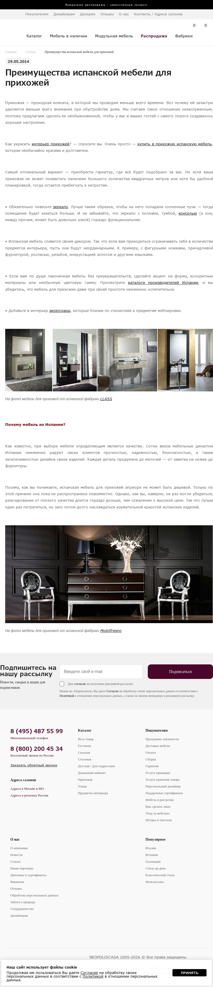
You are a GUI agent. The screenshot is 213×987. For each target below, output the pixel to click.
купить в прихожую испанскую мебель (174, 144)
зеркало (60, 207)
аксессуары (59, 310)
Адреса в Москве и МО (27, 789)
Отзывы (107, 14)
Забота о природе (22, 902)
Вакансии (17, 882)
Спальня (84, 752)
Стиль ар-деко (155, 868)
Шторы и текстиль (158, 820)
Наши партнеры (21, 868)
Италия (150, 848)
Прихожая (85, 779)
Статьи (31, 52)
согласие (80, 684)
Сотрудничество (22, 909)
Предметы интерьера (93, 793)
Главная (11, 52)
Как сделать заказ (158, 806)
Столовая (84, 759)
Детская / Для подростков (96, 766)
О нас (15, 839)
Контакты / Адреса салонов (158, 14)
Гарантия (152, 766)
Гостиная (84, 746)
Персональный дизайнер (163, 786)
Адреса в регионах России (29, 795)
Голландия (153, 861)
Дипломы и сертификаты (28, 875)
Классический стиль (160, 875)
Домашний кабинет (92, 773)
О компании (19, 848)
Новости (16, 855)
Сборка (150, 759)
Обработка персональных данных (34, 895)
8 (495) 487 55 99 (36, 731)
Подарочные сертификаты (164, 793)
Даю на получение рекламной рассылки (100, 684)
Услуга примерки (157, 773)
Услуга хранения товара (162, 779)
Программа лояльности (162, 739)
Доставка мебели (157, 746)
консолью (187, 213)
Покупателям (156, 730)
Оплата (150, 752)
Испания (151, 855)
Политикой (66, 696)
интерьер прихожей (50, 144)
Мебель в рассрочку (159, 800)
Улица (82, 786)
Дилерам (87, 14)
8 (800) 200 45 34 (36, 748)
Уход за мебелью (157, 813)
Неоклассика (154, 882)
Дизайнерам (64, 14)
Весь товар (86, 739)
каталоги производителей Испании (163, 282)
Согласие (112, 691)
